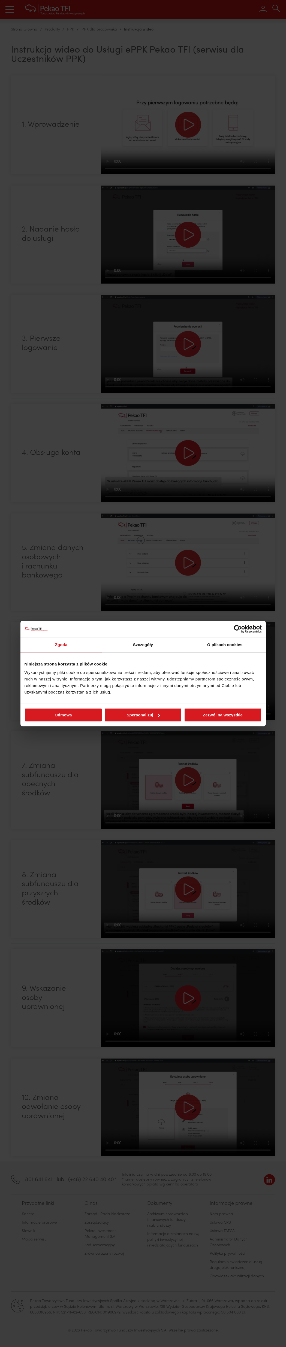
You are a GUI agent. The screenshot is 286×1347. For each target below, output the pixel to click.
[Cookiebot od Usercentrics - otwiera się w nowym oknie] (238, 629)
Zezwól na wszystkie (223, 715)
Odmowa (63, 715)
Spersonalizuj (143, 715)
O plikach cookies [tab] (224, 644)
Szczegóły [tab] (143, 644)
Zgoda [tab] (61, 644)
